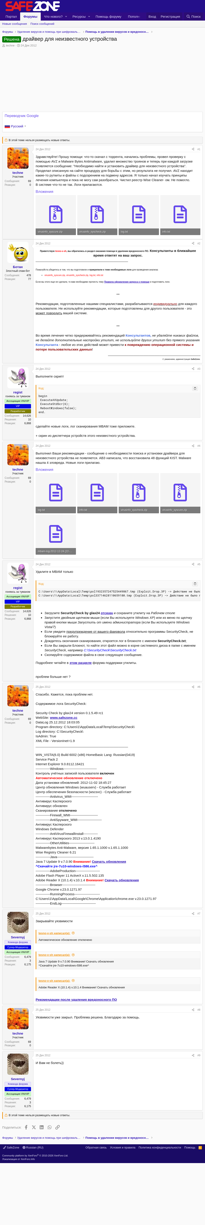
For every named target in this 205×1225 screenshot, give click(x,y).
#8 (198, 1009)
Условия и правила (122, 1209)
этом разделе (81, 663)
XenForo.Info (28, 1221)
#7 (198, 913)
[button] (66, 16)
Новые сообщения (14, 23)
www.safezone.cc (63, 717)
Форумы (30, 16)
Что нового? (53, 16)
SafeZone (11, 1209)
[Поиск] (193, 16)
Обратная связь (96, 1209)
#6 (198, 686)
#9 (198, 1055)
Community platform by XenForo (35, 1217)
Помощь (189, 1209)
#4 (198, 445)
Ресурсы (79, 16)
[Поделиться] (193, 149)
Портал (11, 16)
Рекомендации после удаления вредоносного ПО (76, 999)
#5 (198, 564)
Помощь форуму (108, 16)
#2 (198, 243)
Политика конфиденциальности (160, 1209)
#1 (198, 149)
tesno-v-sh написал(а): (54, 933)
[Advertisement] (102, 1162)
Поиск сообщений (42, 23)
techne (10, 45)
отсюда (107, 613)
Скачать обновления (109, 861)
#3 (198, 368)
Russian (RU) (33, 1209)
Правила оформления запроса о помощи (126, 282)
